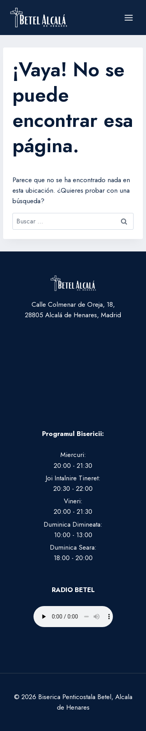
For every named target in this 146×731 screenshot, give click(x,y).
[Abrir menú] (128, 18)
